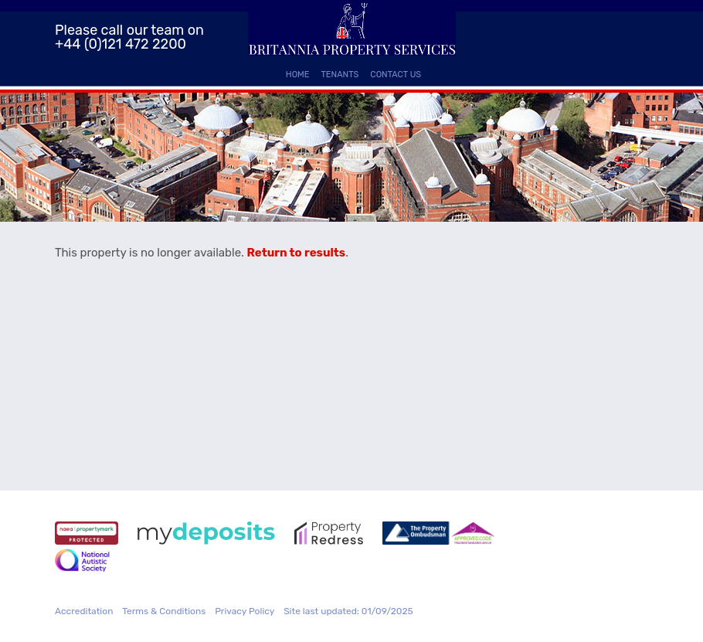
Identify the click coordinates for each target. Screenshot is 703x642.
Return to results (296, 253)
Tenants (340, 75)
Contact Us (395, 75)
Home (298, 75)
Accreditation (84, 611)
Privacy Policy (244, 611)
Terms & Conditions (163, 611)
